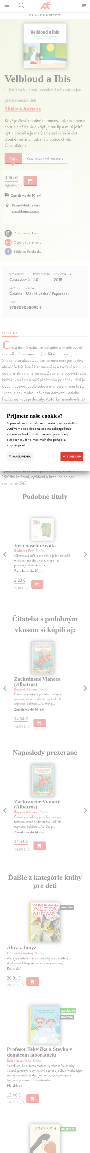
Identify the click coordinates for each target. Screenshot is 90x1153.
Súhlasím (71, 456)
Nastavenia (20, 456)
